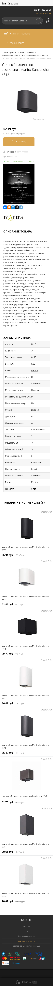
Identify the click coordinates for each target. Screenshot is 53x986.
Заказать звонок (43, 13)
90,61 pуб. (13, 851)
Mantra (34, 370)
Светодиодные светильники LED (26, 946)
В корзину (19, 141)
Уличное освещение (26, 941)
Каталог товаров (16, 33)
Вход (4, 3)
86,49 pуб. (13, 703)
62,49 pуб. (26, 131)
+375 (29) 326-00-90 (42, 9)
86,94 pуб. (13, 555)
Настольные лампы (26, 936)
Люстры (26, 926)
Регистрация (13, 3)
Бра (26, 931)
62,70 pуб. (13, 654)
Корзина (26, 982)
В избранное (10, 156)
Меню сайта (13, 42)
